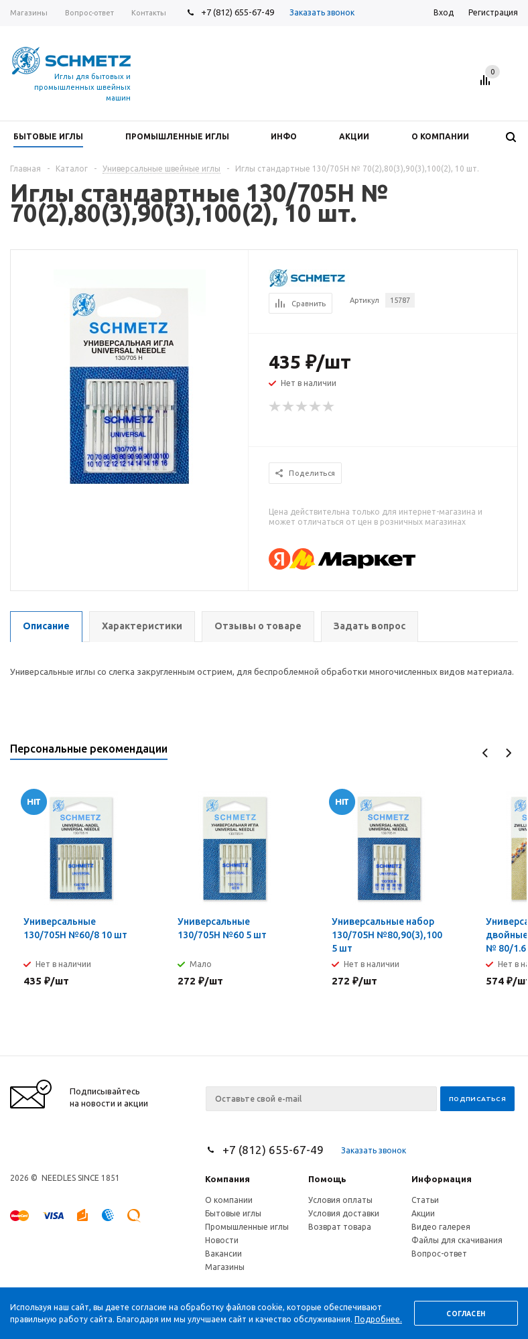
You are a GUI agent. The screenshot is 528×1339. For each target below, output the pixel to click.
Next (508, 753)
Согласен (465, 1314)
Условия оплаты (340, 1200)
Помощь (327, 1179)
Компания (227, 1179)
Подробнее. (378, 1319)
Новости (222, 1240)
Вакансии (223, 1253)
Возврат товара (339, 1226)
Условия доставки (343, 1213)
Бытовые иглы (233, 1213)
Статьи (425, 1200)
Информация (441, 1179)
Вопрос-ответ (439, 1253)
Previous (485, 753)
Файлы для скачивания (457, 1240)
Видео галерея (440, 1226)
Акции (423, 1213)
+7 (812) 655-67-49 (237, 12)
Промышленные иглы (247, 1226)
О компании (229, 1200)
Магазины (225, 1267)
